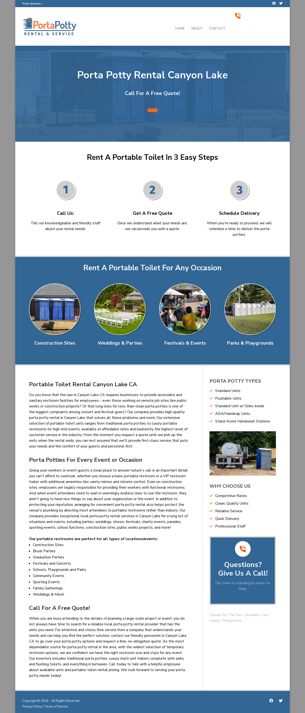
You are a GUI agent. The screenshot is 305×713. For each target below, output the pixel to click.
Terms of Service (56, 706)
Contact (217, 29)
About (197, 29)
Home (180, 29)
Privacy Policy (32, 706)
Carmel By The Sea (225, 615)
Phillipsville (231, 620)
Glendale (252, 615)
